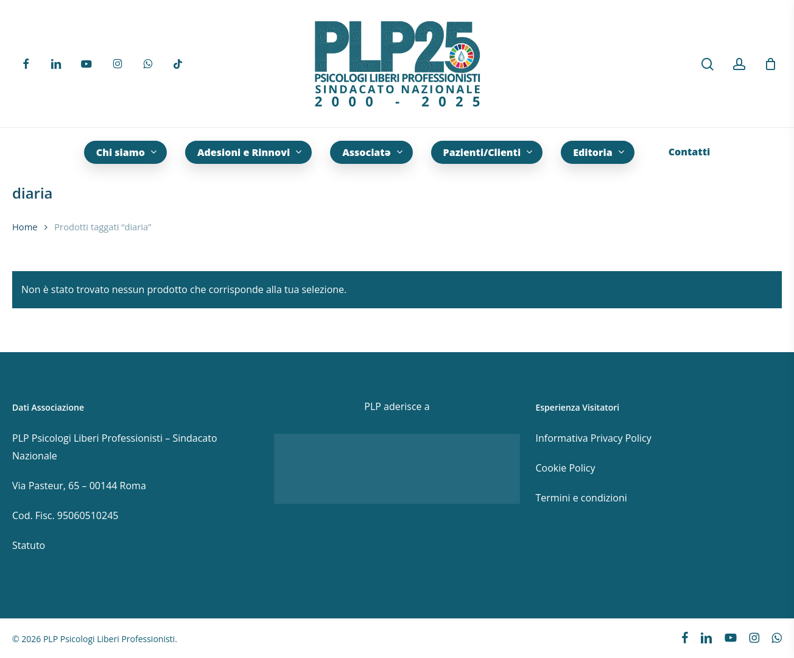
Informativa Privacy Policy (593, 438)
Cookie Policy (565, 468)
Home (25, 227)
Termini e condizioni (581, 497)
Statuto (28, 545)
